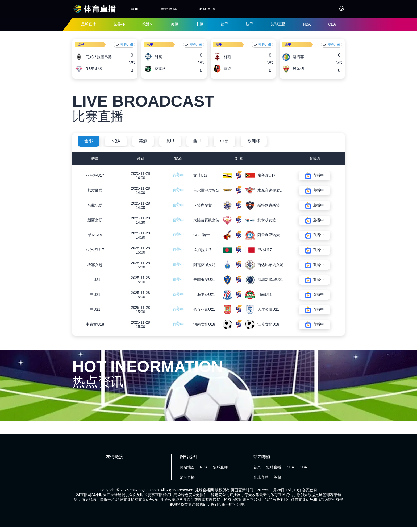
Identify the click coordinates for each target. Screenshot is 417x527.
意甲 (150, 44)
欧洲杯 (147, 24)
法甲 (249, 24)
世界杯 (119, 24)
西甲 (288, 44)
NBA (307, 24)
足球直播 (206, 8)
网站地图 (187, 467)
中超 (199, 24)
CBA (332, 24)
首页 (134, 8)
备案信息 (309, 490)
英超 (174, 24)
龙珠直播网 (204, 490)
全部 (88, 141)
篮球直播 (168, 8)
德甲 (224, 24)
